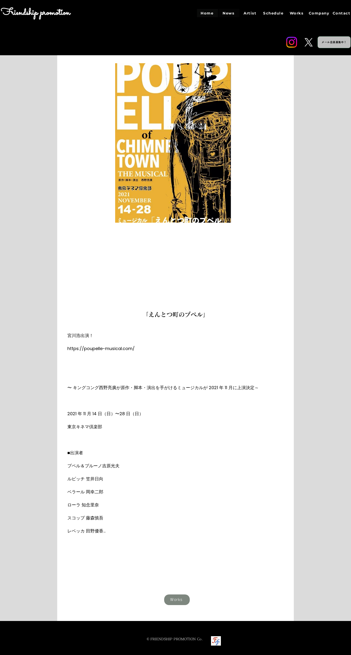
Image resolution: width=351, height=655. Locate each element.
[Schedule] (273, 13)
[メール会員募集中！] (334, 42)
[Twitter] (308, 42)
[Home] (207, 13)
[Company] (319, 13)
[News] (229, 13)
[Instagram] (291, 42)
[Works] (297, 13)
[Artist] (250, 13)
